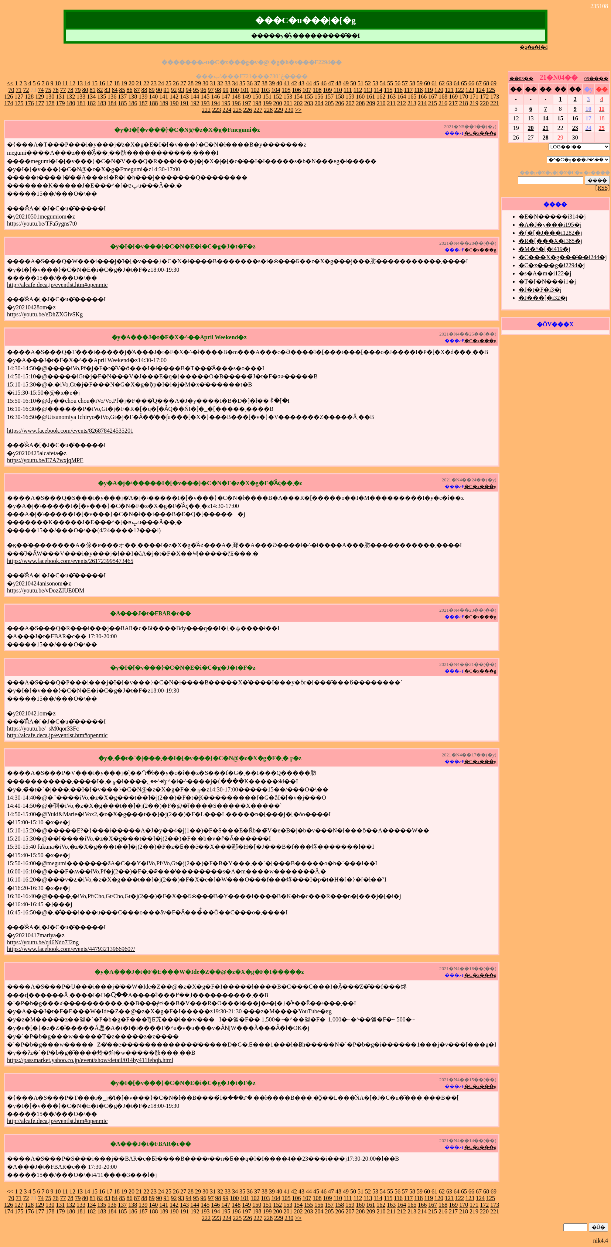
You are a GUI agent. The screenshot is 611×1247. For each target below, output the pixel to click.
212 (401, 103)
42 (294, 83)
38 (264, 83)
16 (102, 83)
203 (308, 103)
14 (87, 83)
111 (348, 90)
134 (91, 96)
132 (70, 96)
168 (442, 96)
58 (412, 83)
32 (220, 83)
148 (236, 96)
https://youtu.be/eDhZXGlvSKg (45, 314)
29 (198, 83)
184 (112, 103)
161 (370, 96)
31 (213, 83)
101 (244, 90)
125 (490, 90)
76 (56, 90)
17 (109, 83)
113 (367, 90)
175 (19, 103)
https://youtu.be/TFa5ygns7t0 (42, 223)
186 (133, 103)
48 (338, 83)
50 (353, 83)
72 (26, 90)
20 (131, 83)
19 (124, 83)
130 (49, 96)
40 (279, 83)
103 (265, 90)
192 (195, 103)
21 (139, 83)
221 (494, 103)
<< (10, 83)
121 (449, 90)
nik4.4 (600, 1240)
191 (184, 103)
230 (288, 110)
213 (411, 103)
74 (41, 90)
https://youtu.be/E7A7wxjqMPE (45, 460)
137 (122, 96)
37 (257, 83)
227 (257, 110)
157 (329, 96)
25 (168, 83)
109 (327, 90)
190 (174, 103)
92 (174, 90)
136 (111, 96)
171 (474, 96)
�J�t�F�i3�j (540, 289)
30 (205, 83)
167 (432, 96)
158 (339, 96)
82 (100, 90)
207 (350, 103)
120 (438, 90)
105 (286, 90)
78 (71, 90)
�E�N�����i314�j (552, 216)
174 (8, 103)
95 (196, 90)
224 (226, 110)
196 (236, 103)
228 (268, 110)
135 (101, 96)
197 (246, 103)
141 (163, 96)
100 (234, 90)
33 (228, 83)
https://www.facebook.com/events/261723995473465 (70, 561)
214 (422, 103)
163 (391, 96)
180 (70, 103)
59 (420, 83)
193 (205, 103)
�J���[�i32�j (543, 298)
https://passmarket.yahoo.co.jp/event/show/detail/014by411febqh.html (90, 1060)
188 (153, 103)
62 (442, 83)
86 (130, 90)
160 (360, 96)
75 (48, 90)
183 (102, 103)
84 (115, 90)
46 (324, 83)
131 (60, 96)
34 (235, 83)
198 (257, 103)
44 (309, 83)
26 (176, 83)
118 (418, 90)
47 (331, 83)
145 (205, 96)
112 (358, 90)
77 (63, 90)
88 (144, 90)
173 (494, 96)
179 (60, 103)
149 (246, 96)
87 (137, 90)
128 (29, 96)
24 (161, 83)
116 (398, 90)
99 (226, 90)
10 (58, 83)
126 (8, 96)
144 (194, 96)
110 (338, 90)
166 (422, 96)
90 (159, 90)
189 (164, 103)
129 (39, 96)
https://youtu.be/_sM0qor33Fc (43, 728)
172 (484, 96)
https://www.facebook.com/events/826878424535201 (70, 430)
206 (339, 103)
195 (226, 103)
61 (434, 83)
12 (72, 83)
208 (360, 103)
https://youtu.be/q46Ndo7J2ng (43, 942)
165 (411, 96)
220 (484, 103)
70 (11, 90)
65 (464, 83)
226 (247, 110)
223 (216, 110)
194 (215, 103)
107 (307, 90)
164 (401, 96)
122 (459, 90)
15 (95, 83)
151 (267, 96)
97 (211, 90)
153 (287, 96)
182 (91, 103)
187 (143, 103)
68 (486, 83)
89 (152, 90)
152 (277, 96)
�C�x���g (480, 133)
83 (107, 90)
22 (146, 83)
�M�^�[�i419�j (544, 249)
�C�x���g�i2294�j (552, 265)
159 (349, 96)
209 (370, 103)
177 (39, 103)
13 (80, 83)
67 (479, 83)
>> (298, 110)
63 (449, 83)
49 (346, 83)
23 (154, 83)
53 (375, 83)
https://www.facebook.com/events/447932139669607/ (71, 949)
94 (189, 90)
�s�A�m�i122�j (545, 273)
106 (296, 90)
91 (167, 90)
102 (255, 90)
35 (242, 83)
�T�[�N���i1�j (547, 281)
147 (225, 96)
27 (183, 83)
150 (256, 96)
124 (480, 90)
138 (132, 96)
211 (391, 103)
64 (457, 83)
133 (80, 96)
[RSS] (602, 188)
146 (215, 96)
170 (463, 96)
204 (319, 103)
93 (181, 90)
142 (174, 96)
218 (463, 103)
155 (308, 96)
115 (388, 90)
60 (427, 83)
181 (81, 103)
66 (471, 83)
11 (65, 83)
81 (93, 90)
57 (405, 83)
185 (122, 103)
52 (368, 83)
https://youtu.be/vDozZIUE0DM (45, 590)
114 (378, 90)
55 (390, 83)
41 (287, 83)
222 (206, 110)
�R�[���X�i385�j (550, 241)
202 (298, 103)
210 (381, 103)
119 (428, 90)
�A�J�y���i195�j (550, 224)
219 (474, 103)
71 (19, 90)
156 (318, 96)
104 (276, 90)
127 (18, 96)
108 (317, 90)
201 (288, 103)
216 (442, 103)
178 (50, 103)
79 (78, 90)
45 (316, 83)
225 (237, 110)
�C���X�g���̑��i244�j (563, 257)
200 (277, 103)
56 (397, 83)
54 (383, 83)
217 (453, 103)
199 (267, 103)
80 (85, 90)
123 (469, 90)
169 (453, 96)
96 (203, 90)
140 (153, 96)
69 (493, 83)
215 (432, 103)
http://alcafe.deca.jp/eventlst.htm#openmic (57, 285)
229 (278, 110)
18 (117, 83)
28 (191, 83)
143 (184, 96)
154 (298, 96)
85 (122, 90)
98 (218, 90)
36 (250, 83)
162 (380, 96)
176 (29, 103)
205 (329, 103)
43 (301, 83)
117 (408, 90)
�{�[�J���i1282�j (550, 233)
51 (360, 83)
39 (272, 83)
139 (143, 96)
